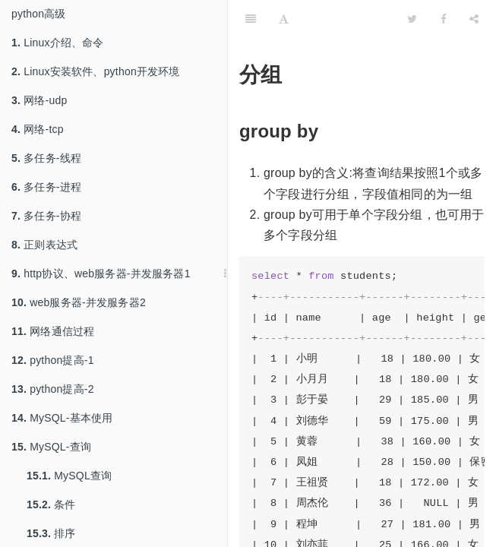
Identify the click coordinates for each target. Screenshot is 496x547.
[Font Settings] (283, 19)
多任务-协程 (46, 216)
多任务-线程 (46, 158)
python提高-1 (52, 360)
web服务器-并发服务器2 (78, 302)
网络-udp (39, 100)
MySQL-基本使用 (62, 418)
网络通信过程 (52, 331)
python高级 (38, 14)
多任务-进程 (46, 187)
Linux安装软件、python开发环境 (95, 71)
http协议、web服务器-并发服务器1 (101, 273)
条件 (51, 504)
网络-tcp (37, 129)
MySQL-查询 (51, 447)
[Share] (474, 19)
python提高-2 (52, 389)
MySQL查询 (69, 476)
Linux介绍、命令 (57, 42)
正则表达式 (44, 245)
